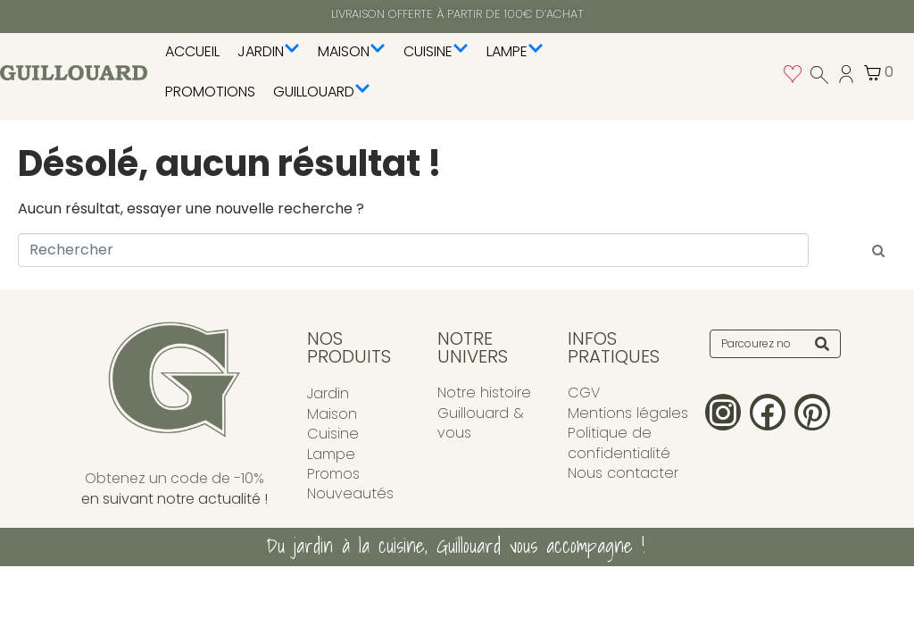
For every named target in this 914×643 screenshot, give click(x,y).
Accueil (192, 51)
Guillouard (321, 91)
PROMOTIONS (210, 91)
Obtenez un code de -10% (174, 478)
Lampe (515, 51)
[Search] (822, 343)
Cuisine (436, 51)
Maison (352, 51)
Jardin (268, 51)
